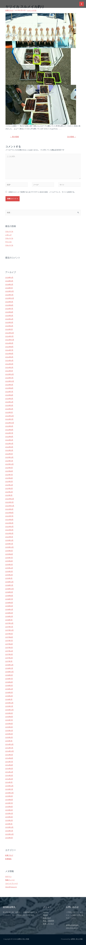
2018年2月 (9, 616)
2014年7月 (9, 762)
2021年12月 (9, 457)
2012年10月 (9, 834)
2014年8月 (9, 758)
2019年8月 (9, 554)
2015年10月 (9, 710)
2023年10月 (9, 381)
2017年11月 (9, 627)
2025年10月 (9, 298)
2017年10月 (9, 630)
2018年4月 (9, 609)
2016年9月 (9, 675)
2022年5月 (9, 440)
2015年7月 (9, 720)
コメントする (31, 10)
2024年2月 (9, 367)
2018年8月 (9, 596)
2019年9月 (9, 551)
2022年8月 (9, 430)
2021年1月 (8, 495)
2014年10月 (9, 751)
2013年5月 (9, 810)
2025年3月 (9, 322)
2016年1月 (8, 699)
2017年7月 (9, 640)
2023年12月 (9, 374)
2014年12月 (9, 744)
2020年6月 (9, 519)
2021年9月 (9, 468)
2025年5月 (9, 315)
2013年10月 (9, 793)
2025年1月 (9, 329)
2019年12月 (9, 540)
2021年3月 (9, 488)
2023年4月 (9, 402)
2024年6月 (9, 353)
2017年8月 (9, 637)
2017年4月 (9, 651)
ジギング (8, 235)
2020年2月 (9, 533)
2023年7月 (9, 392)
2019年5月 (9, 564)
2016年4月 (9, 689)
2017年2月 (9, 658)
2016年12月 (9, 665)
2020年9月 (9, 509)
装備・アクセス (48, 924)
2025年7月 (9, 308)
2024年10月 (9, 340)
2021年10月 (9, 464)
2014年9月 (9, 755)
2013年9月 (9, 796)
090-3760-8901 (72, 928)
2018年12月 (9, 582)
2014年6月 (9, 765)
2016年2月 (9, 696)
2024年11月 (9, 336)
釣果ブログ (9, 10)
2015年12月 (9, 703)
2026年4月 (9, 277)
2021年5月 (9, 481)
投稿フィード (10, 880)
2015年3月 (9, 734)
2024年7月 (9, 350)
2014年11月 (9, 748)
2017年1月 (8, 661)
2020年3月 (9, 530)
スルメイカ (9, 231)
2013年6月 (9, 806)
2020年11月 (9, 502)
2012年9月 (9, 838)
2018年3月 (9, 613)
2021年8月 (9, 471)
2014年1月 (9, 782)
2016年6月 (9, 682)
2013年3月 (9, 817)
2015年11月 (9, 706)
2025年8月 (9, 305)
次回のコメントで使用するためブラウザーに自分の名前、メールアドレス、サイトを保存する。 (42, 192)
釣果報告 (8, 859)
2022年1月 (9, 454)
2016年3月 (9, 692)
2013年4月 (9, 813)
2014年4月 (9, 772)
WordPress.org (11, 887)
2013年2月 (9, 820)
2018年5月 (9, 606)
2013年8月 (9, 800)
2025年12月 (9, 291)
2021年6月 (9, 478)
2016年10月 (9, 672)
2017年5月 (9, 647)
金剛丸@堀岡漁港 (72, 925)
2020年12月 (9, 499)
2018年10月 (9, 589)
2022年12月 (9, 416)
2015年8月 (9, 717)
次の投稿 (71, 137)
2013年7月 (9, 803)
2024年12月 (9, 333)
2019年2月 (9, 575)
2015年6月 (9, 723)
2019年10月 (9, 547)
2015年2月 (9, 737)
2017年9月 (9, 634)
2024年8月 (9, 347)
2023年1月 (9, 412)
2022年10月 (9, 423)
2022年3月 (9, 447)
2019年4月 (9, 568)
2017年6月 (9, 644)
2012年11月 (9, 831)
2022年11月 (9, 419)
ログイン (8, 876)
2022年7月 (9, 433)
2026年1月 (9, 288)
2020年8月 (9, 513)
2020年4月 (9, 526)
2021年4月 (9, 485)
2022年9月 (9, 426)
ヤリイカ (8, 242)
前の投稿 (14, 137)
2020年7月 (9, 516)
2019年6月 (9, 561)
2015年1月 (8, 741)
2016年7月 (9, 679)
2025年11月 (9, 295)
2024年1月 (9, 371)
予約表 (45, 915)
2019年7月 (9, 558)
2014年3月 (9, 775)
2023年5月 (9, 398)
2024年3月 (9, 364)
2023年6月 (9, 395)
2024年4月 (9, 360)
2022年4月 (9, 443)
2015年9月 (9, 713)
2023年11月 (9, 378)
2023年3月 (9, 405)
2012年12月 (9, 827)
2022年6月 (9, 436)
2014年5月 (9, 768)
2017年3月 (9, 654)
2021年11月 (9, 461)
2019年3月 (9, 571)
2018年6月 (9, 602)
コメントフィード (11, 883)
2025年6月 (9, 312)
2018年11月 (9, 585)
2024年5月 (9, 357)
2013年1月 (8, 824)
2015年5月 (9, 727)
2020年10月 (9, 506)
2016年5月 (9, 685)
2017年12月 (9, 623)
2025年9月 (9, 302)
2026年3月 (9, 281)
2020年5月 (9, 523)
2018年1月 (9, 620)
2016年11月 (9, 668)
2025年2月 (9, 326)
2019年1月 (8, 578)
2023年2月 (9, 409)
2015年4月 (9, 730)
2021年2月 (9, 492)
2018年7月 (9, 599)
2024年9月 (9, 343)
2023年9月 (9, 385)
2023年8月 (9, 388)
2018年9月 (9, 592)
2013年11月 (9, 789)
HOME (45, 912)
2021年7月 (9, 475)
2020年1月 (9, 537)
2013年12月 (9, 786)
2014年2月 (9, 779)
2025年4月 (9, 319)
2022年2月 (9, 450)
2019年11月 (9, 544)
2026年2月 (9, 284)
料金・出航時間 (48, 921)
